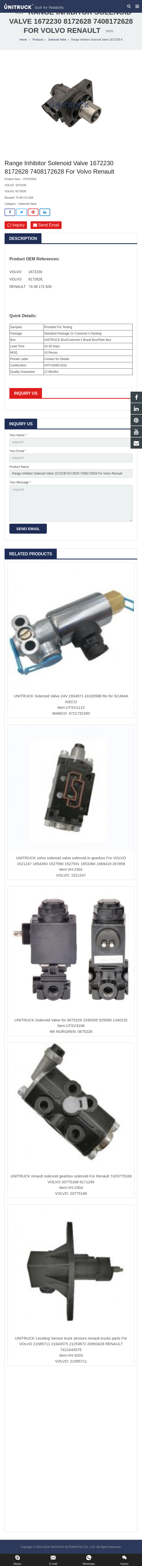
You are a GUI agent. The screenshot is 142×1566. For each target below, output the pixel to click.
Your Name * (18, 435)
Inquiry (15, 225)
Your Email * (17, 451)
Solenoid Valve (57, 39)
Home (23, 39)
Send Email (46, 225)
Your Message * (20, 482)
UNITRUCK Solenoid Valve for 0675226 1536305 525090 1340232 (71, 1020)
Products (38, 39)
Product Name (19, 467)
